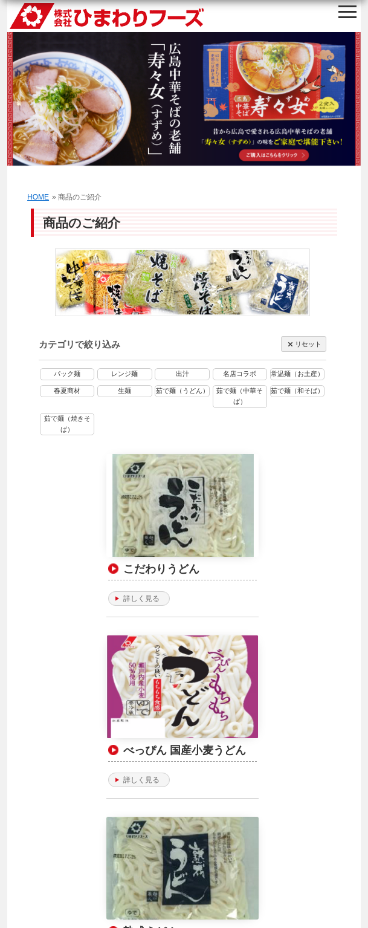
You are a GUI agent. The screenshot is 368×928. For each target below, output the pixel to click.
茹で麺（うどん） (182, 390)
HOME (38, 197)
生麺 (124, 390)
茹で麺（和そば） (297, 390)
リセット (303, 344)
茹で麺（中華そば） (239, 396)
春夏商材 (67, 390)
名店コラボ (239, 373)
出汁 (182, 373)
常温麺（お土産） (297, 373)
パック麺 (67, 373)
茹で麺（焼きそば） (67, 424)
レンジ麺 (124, 373)
